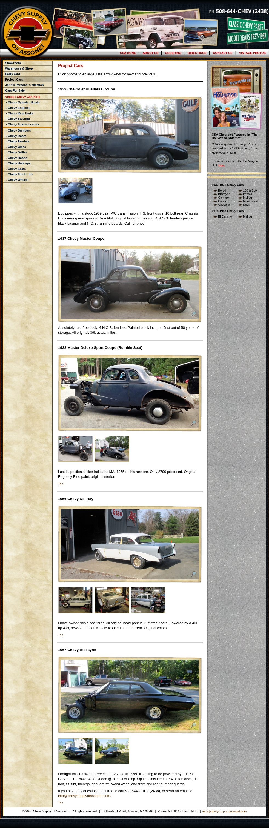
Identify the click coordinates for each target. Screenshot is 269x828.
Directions (197, 53)
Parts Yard (12, 74)
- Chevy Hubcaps (17, 163)
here (222, 165)
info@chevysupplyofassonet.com (84, 796)
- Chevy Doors (16, 136)
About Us (150, 53)
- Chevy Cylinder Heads (22, 102)
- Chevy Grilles (16, 152)
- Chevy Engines (17, 107)
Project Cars (14, 79)
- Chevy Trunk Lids (19, 174)
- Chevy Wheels (16, 179)
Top (60, 484)
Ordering (173, 53)
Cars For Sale (15, 90)
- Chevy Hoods (16, 157)
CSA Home (128, 53)
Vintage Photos (252, 53)
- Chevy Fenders (17, 141)
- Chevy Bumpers (18, 130)
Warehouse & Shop (19, 68)
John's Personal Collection (24, 85)
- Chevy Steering (17, 118)
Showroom (13, 63)
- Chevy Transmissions (22, 124)
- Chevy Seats (15, 168)
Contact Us (222, 53)
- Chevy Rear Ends (19, 113)
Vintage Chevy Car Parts (22, 96)
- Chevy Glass (15, 147)
